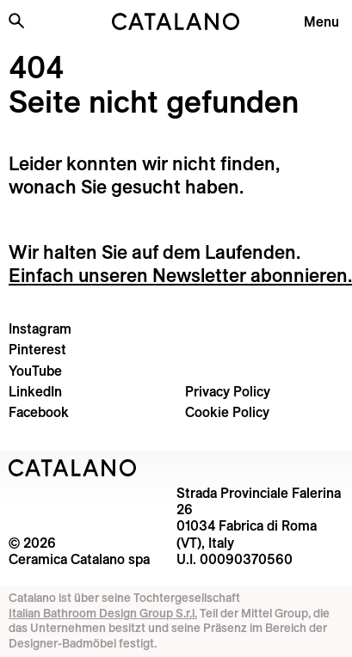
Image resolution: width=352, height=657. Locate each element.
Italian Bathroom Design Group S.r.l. (103, 613)
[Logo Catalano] (73, 467)
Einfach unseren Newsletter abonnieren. (180, 275)
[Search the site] (16, 20)
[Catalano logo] (176, 21)
